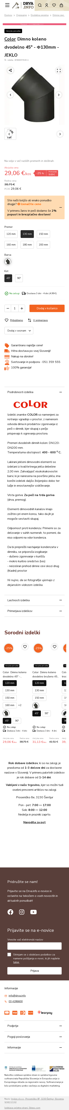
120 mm (11, 234)
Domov (8, 15)
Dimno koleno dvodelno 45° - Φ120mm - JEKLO (14, 676)
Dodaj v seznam (20, 330)
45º (8, 278)
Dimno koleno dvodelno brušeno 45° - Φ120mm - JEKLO (45, 676)
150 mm (43, 234)
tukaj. (16, 962)
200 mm (43, 244)
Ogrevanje (21, 15)
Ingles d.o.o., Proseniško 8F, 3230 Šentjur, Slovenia (37, 1098)
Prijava (34, 971)
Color (10, 39)
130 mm (27, 234)
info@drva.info (17, 995)
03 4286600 (16, 1001)
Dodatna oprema (40, 15)
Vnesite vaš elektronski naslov (25, 939)
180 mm (27, 244)
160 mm (11, 244)
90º (19, 278)
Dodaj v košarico (47, 308)
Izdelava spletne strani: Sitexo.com (22, 1107)
